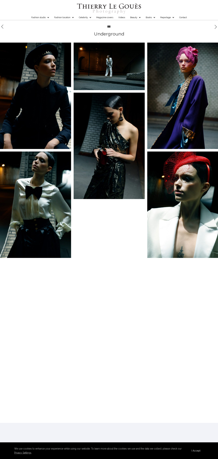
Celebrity (83, 17)
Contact (183, 17)
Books (149, 17)
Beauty (133, 17)
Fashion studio (38, 17)
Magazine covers (104, 17)
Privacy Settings (22, 452)
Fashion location (62, 17)
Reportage (165, 17)
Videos (121, 17)
